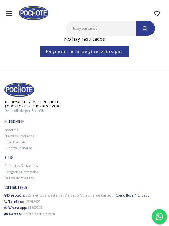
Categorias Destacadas (21, 172)
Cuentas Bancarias (18, 148)
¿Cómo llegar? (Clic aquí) (133, 195)
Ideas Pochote (15, 142)
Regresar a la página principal (84, 51)
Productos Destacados (21, 166)
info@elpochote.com (39, 214)
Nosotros (11, 130)
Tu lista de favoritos (19, 178)
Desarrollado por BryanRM (24, 111)
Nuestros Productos (19, 136)
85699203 (35, 207)
